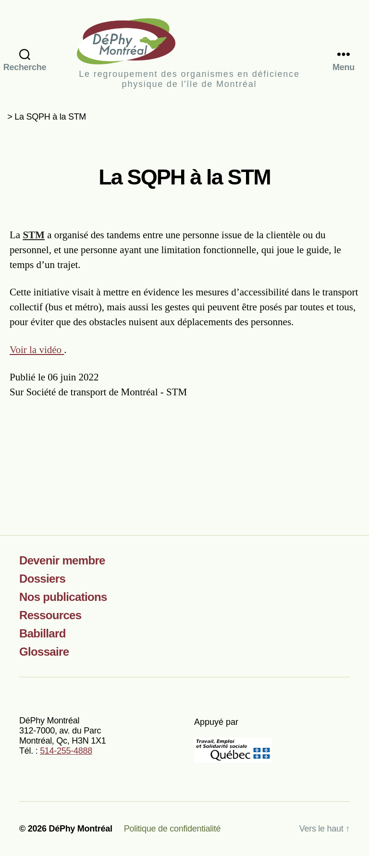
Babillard (42, 633)
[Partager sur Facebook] (330, 448)
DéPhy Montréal (189, 41)
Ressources (50, 615)
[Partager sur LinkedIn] (347, 448)
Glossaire (44, 651)
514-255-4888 (66, 751)
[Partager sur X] (339, 448)
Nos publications (63, 596)
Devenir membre (62, 560)
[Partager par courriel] (356, 448)
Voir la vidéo (37, 349)
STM (34, 235)
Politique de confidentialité (172, 828)
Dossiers (42, 578)
